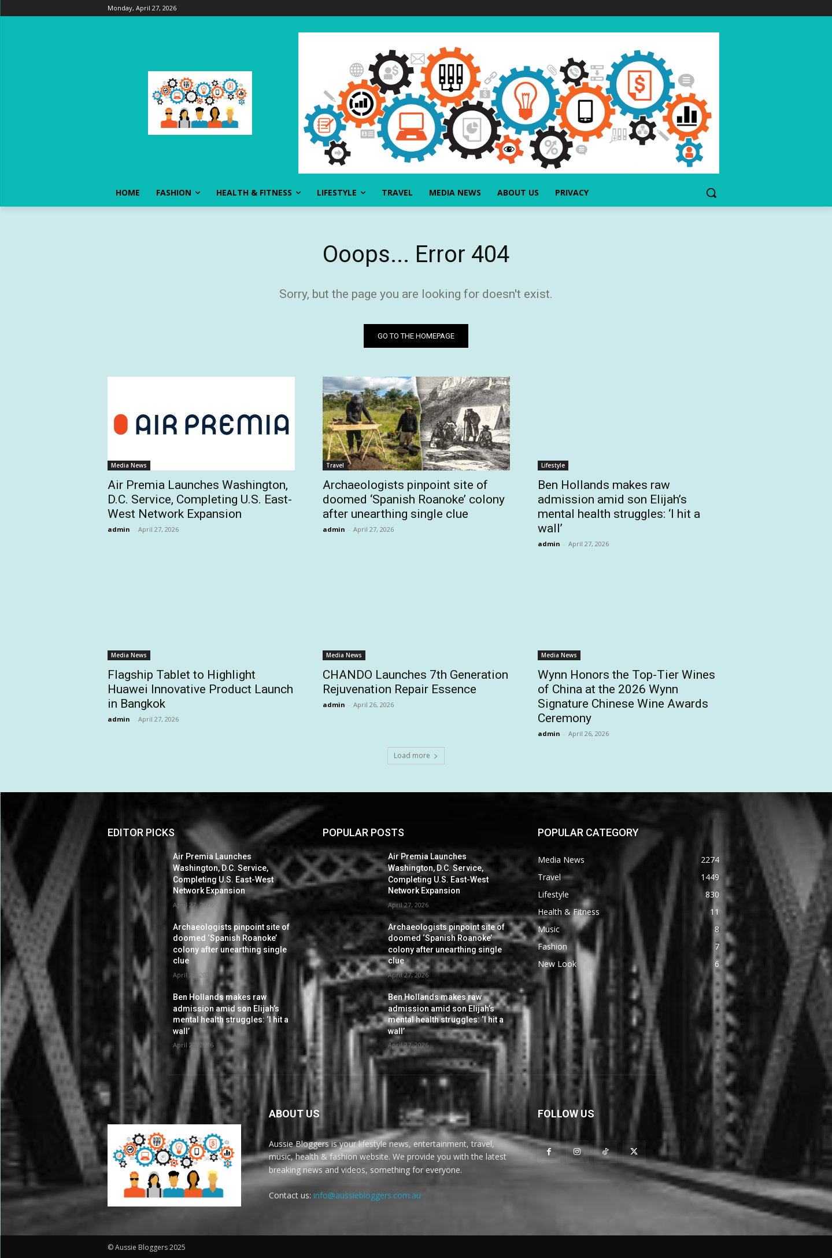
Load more (416, 755)
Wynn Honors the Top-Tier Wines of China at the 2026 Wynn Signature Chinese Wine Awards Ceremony (626, 696)
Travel (335, 465)
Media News (129, 465)
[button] (711, 193)
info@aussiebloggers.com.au (367, 1195)
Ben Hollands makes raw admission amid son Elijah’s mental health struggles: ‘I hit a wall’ (619, 506)
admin (119, 529)
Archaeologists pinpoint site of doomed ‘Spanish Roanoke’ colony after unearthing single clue (414, 499)
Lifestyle (553, 465)
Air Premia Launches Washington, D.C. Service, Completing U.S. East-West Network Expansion (200, 499)
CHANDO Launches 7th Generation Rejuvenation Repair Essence (415, 682)
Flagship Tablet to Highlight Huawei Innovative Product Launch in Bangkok (200, 689)
